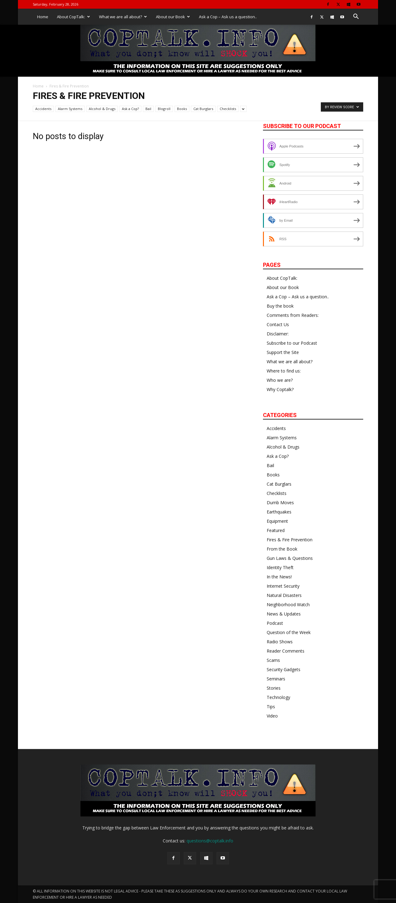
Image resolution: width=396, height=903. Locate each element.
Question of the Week (289, 632)
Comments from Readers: (293, 315)
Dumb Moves (280, 502)
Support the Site (283, 352)
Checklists (228, 108)
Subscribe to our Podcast (292, 343)
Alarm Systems (70, 108)
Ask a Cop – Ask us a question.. (228, 16)
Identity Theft (280, 567)
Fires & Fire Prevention (289, 540)
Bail (148, 108)
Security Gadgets (283, 669)
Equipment (277, 521)
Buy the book (280, 306)
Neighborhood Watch (288, 604)
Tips (271, 706)
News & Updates (284, 614)
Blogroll (164, 108)
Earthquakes (279, 512)
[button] (355, 17)
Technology (278, 697)
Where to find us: (284, 371)
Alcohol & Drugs (102, 108)
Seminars (276, 679)
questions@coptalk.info (210, 841)
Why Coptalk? (280, 389)
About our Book (173, 16)
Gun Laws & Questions (290, 558)
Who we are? (280, 380)
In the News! (279, 577)
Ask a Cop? (130, 108)
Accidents (43, 108)
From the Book (282, 549)
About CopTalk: (73, 16)
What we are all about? (123, 16)
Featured (276, 530)
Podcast (275, 623)
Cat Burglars (203, 108)
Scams (273, 660)
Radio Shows (280, 642)
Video (272, 716)
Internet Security (283, 586)
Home (42, 16)
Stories (274, 688)
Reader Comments (285, 651)
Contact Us (278, 324)
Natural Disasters (284, 595)
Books (182, 108)
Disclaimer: (278, 334)
